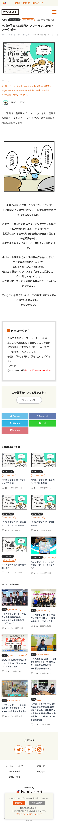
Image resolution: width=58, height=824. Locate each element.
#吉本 (20, 86)
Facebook (42, 416)
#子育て (48, 86)
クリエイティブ (23, 34)
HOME (4, 34)
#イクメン (24, 94)
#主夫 (38, 90)
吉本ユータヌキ (18, 102)
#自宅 (15, 94)
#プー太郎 (6, 94)
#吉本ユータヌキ (10, 90)
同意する (19, 802)
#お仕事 (45, 90)
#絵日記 (23, 90)
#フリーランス (9, 86)
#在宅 (31, 90)
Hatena (15, 423)
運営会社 (41, 771)
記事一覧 (12, 34)
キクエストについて (14, 766)
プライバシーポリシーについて (29, 814)
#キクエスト (30, 86)
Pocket (15, 430)
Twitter (15, 416)
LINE (42, 423)
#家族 (40, 86)
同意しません (37, 802)
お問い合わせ (14, 776)
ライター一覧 (14, 771)
